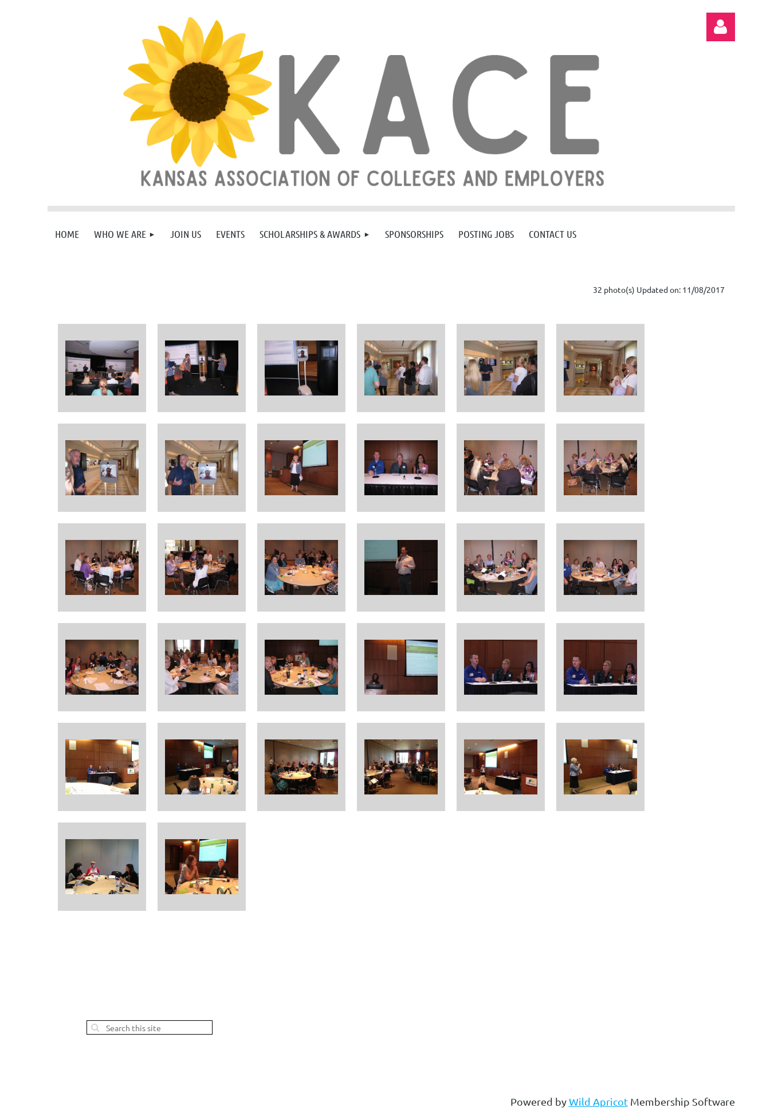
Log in (720, 27)
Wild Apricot (598, 1101)
